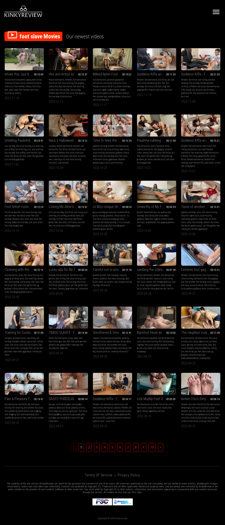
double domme (113, 90)
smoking (8, 83)
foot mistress (210, 285)
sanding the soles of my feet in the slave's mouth (156, 270)
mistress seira (213, 288)
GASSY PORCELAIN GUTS (67, 399)
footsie (149, 282)
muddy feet (166, 408)
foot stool (110, 411)
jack (30, 222)
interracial (9, 86)
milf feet (59, 219)
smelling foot (31, 152)
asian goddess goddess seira (193, 288)
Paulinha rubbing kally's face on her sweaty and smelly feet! (156, 140)
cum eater (73, 156)
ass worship (10, 146)
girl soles (149, 159)
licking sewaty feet (20, 288)
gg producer (112, 159)
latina (123, 341)
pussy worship (99, 212)
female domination (56, 80)
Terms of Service (98, 475)
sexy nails (67, 414)
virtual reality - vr (121, 215)
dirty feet (154, 404)
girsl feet (185, 96)
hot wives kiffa (99, 418)
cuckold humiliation (123, 411)
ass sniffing (9, 149)
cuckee (116, 414)
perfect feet (155, 156)
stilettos (184, 86)
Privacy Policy (129, 475)
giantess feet (98, 222)
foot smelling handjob (26, 414)
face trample (158, 282)
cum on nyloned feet (101, 100)
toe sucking (162, 212)
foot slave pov (186, 414)
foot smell (63, 222)
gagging (216, 282)
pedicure (167, 282)
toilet (51, 411)
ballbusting (152, 83)
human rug (158, 345)
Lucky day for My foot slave (68, 270)
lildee (73, 345)
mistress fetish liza (108, 86)
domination (31, 83)
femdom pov (186, 408)
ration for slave (148, 288)
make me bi (203, 219)
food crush (206, 351)
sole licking (149, 215)
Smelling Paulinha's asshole (24, 140)
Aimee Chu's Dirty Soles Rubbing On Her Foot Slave (200, 399)
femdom (68, 80)
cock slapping (35, 411)
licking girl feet (26, 348)
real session (197, 90)
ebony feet (149, 219)
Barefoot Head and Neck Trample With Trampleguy (156, 332)
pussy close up (99, 215)
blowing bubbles (55, 414)
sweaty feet (54, 90)
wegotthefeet (151, 222)
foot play (15, 219)
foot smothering (11, 411)
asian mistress (196, 285)
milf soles (72, 222)
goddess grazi (196, 225)
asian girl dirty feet (207, 421)
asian (209, 282)
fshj (24, 418)
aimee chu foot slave (189, 421)
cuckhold (108, 414)
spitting (190, 345)
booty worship (110, 222)
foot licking (202, 80)
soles (153, 146)
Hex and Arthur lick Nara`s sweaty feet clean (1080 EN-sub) (68, 74)
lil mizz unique (123, 222)
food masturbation (202, 348)
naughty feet (18, 225)
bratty (95, 282)
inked (11, 90)
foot (163, 83)
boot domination (65, 86)
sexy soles (24, 219)
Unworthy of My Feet (151, 207)
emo (116, 282)
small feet (30, 215)
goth (6, 90)
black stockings (123, 86)
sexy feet (113, 212)
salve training (116, 163)
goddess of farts (78, 408)
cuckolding (185, 219)
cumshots (111, 80)
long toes (123, 275)
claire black (123, 348)
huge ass (57, 411)
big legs (52, 404)
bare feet (12, 215)
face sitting (60, 278)
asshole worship (109, 219)
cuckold (206, 222)
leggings (140, 345)
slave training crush (197, 355)
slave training (98, 152)
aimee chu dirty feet (210, 418)
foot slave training (65, 83)
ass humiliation (200, 345)
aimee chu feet (195, 418)
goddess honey (111, 348)
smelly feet (53, 86)
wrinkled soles (74, 215)
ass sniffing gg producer (70, 225)
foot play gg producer (66, 288)
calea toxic (126, 96)
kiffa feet (157, 86)
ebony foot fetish (99, 345)
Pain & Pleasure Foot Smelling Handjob (24, 399)
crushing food (204, 358)
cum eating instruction (112, 83)
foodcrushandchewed (189, 358)
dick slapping (10, 414)
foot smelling (78, 86)
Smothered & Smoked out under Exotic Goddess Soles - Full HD (112, 332)
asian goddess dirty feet (203, 414)
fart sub (80, 418)
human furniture (150, 212)
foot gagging (79, 83)
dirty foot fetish (212, 411)
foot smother (19, 86)
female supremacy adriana (153, 411)
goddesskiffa (186, 93)
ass (29, 149)
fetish (51, 338)
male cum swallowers (28, 345)
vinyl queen (147, 348)
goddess (119, 152)
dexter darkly (23, 411)
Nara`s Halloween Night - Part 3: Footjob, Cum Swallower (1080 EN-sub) (68, 140)
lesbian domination (145, 149)
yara (35, 222)
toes (64, 341)
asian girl (205, 408)
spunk (104, 90)
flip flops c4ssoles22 (101, 285)
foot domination (11, 80)
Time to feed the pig (107, 140)
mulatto (99, 351)
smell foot (31, 156)
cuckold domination (114, 418)
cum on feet (31, 341)
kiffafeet (192, 86)
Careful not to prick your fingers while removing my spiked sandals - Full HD (112, 270)
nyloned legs (102, 96)
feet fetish (14, 156)
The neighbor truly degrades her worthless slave (200, 332)
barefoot (17, 212)
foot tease (21, 215)
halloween (64, 156)
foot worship (75, 90)
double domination (210, 152)
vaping (28, 80)
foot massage (113, 275)
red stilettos (211, 93)
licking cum (185, 229)
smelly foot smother (35, 418)
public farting (72, 404)
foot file (170, 288)
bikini (39, 83)
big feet (140, 212)
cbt (169, 80)
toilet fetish (61, 404)
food (116, 156)
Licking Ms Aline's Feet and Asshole (68, 207)
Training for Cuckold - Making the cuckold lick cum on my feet (24, 332)
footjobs (15, 341)
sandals (103, 278)
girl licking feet (82, 288)
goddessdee (65, 345)
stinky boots (190, 166)
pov (107, 212)
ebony (129, 341)
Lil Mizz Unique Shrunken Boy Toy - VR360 (112, 207)
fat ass (65, 411)
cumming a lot (59, 159)
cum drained (63, 163)
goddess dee (54, 345)
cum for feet (38, 348)
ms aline (56, 225)
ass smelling (37, 146)
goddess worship (100, 146)
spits (139, 411)
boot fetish (60, 93)
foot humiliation (19, 83)
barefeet (210, 83)
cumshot (211, 80)
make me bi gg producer (22, 351)
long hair (96, 338)
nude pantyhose (114, 96)
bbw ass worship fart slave (64, 418)
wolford (118, 93)
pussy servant (107, 229)
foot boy (26, 90)
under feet (18, 90)
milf (50, 212)
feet (159, 83)
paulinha (39, 156)
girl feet (23, 156)
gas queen (76, 414)
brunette (21, 80)
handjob (52, 275)
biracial (107, 351)
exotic (95, 348)
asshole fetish (123, 212)
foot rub (129, 282)
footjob (203, 83)
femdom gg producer (199, 229)
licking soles (25, 282)
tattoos (28, 86)
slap (164, 86)
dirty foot (192, 411)
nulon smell (209, 163)
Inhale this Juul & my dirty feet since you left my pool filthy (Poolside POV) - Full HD (24, 74)
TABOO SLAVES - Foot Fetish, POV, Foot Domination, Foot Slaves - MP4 (68, 332)
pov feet (83, 341)
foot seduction (199, 93)
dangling (184, 83)
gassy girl (74, 411)
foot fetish (53, 83)
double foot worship (20, 222)
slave (189, 222)
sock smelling (37, 149)
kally (108, 163)
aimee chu (201, 411)
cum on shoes (208, 90)
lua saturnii (109, 282)
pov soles (121, 219)
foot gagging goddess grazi (21, 292)
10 (152, 447)
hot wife (101, 411)
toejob (188, 90)
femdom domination (195, 159)
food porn (190, 348)
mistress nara (66, 96)
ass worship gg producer (15, 159)
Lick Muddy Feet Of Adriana (156, 399)
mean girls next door (163, 90)
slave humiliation (100, 159)
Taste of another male (197, 207)
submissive (124, 149)
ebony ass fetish (63, 408)
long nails (158, 278)
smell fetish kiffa (196, 163)
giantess (109, 215)
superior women (160, 219)
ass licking (78, 212)
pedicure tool (161, 288)
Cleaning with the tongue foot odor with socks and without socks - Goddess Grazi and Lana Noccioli (24, 270)
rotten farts (53, 421)
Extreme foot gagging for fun (200, 270)
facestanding (168, 341)
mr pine (152, 90)
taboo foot (64, 348)
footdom (52, 93)
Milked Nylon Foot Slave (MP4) (112, 74)
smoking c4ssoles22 (120, 351)
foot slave (36, 86)
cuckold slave (98, 414)
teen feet (156, 159)
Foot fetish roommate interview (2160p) (24, 207)
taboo (76, 338)
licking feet (165, 156)
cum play (52, 146)
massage (121, 278)
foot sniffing (20, 152)
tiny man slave (99, 225)
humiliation (37, 80)
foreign (101, 348)
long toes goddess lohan (155, 285)
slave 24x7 (110, 421)
